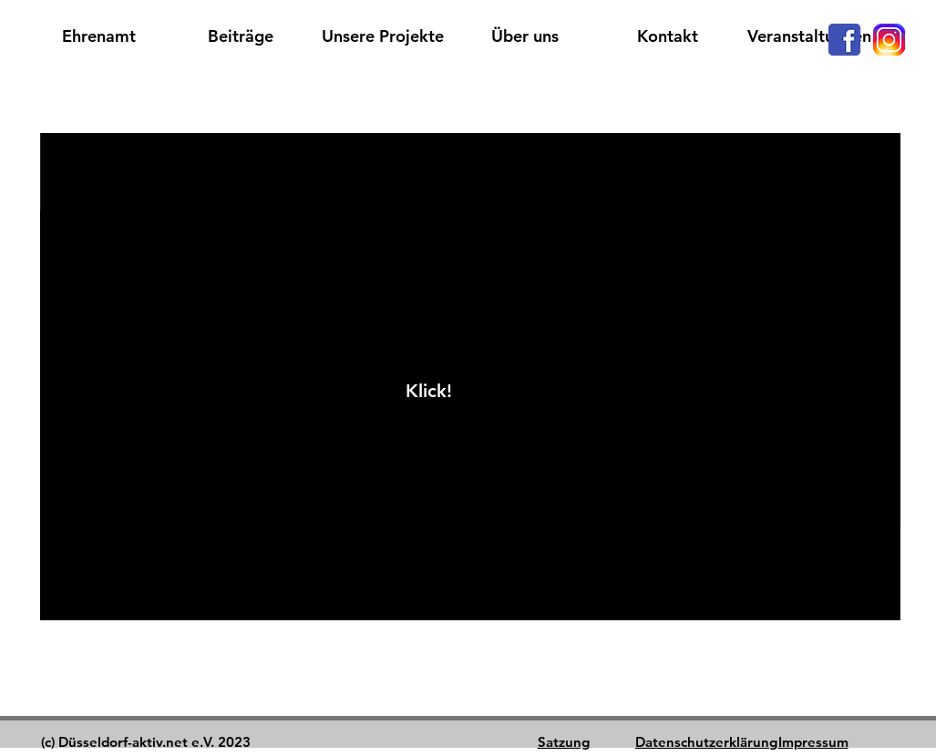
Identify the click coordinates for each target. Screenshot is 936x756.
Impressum (813, 742)
